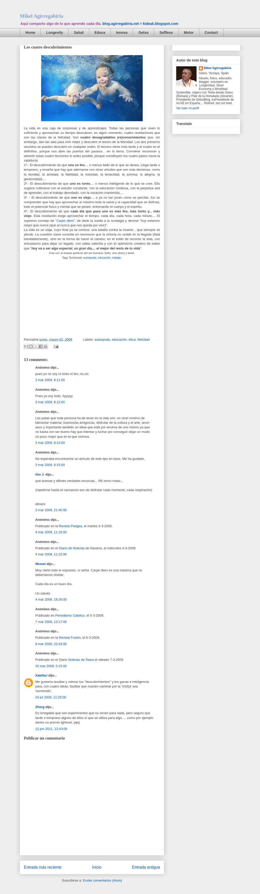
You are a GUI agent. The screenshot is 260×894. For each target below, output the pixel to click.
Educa (99, 32)
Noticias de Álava (81, 660)
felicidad (143, 339)
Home (30, 32)
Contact (211, 32)
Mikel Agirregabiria (41, 16)
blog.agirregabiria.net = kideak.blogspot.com (140, 24)
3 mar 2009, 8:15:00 (50, 465)
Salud (79, 32)
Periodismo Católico (70, 615)
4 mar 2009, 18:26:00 (51, 599)
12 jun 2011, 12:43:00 (51, 729)
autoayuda (89, 257)
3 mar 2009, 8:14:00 (50, 443)
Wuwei (40, 564)
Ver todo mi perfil (187, 108)
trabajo (116, 257)
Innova (121, 32)
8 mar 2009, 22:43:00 (51, 644)
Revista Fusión (70, 637)
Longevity (54, 32)
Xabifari (41, 675)
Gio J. (39, 474)
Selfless (166, 32)
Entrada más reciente (42, 867)
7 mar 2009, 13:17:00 (51, 622)
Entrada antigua (146, 867)
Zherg (39, 707)
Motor (189, 32)
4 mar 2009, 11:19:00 (51, 532)
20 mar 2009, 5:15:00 (51, 666)
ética (132, 339)
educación (104, 257)
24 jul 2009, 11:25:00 (50, 697)
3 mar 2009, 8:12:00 (50, 402)
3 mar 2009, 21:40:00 (51, 510)
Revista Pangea (70, 526)
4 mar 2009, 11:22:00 (51, 554)
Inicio (96, 867)
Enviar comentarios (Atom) (102, 880)
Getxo (143, 32)
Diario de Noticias (72, 548)
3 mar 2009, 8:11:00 (50, 380)
